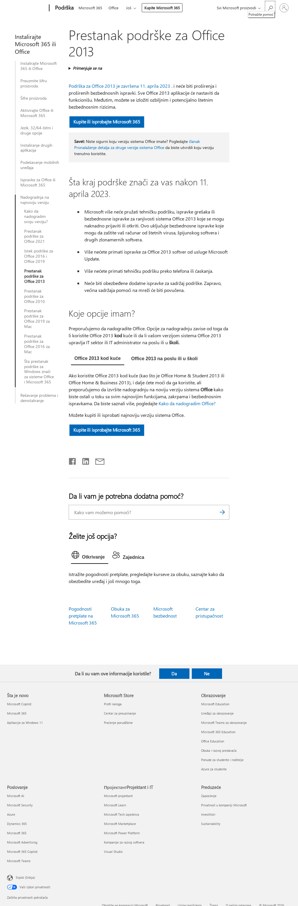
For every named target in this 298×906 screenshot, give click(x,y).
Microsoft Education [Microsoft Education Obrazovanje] (215, 704)
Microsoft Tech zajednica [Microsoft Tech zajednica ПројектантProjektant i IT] (121, 814)
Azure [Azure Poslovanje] (11, 814)
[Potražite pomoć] (270, 7)
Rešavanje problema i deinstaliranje (39, 398)
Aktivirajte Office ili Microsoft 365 (36, 113)
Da (174, 674)
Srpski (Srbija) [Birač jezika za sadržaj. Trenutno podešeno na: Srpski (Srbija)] (25, 877)
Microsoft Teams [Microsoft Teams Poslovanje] (19, 861)
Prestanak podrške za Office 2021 (34, 236)
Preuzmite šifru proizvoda (33, 83)
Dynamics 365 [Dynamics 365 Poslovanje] (17, 823)
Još (129, 7)
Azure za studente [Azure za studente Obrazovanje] (214, 769)
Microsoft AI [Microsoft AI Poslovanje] (15, 796)
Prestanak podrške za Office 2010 (34, 296)
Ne (207, 674)
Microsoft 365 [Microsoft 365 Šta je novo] (16, 713)
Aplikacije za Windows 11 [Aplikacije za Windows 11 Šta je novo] (25, 722)
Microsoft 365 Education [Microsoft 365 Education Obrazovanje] (218, 732)
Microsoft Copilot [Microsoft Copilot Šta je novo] (19, 704)
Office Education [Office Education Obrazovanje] (212, 741)
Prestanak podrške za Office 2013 (34, 276)
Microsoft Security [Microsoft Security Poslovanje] (20, 805)
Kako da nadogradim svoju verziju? (36, 216)
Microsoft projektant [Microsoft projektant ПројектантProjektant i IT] (118, 796)
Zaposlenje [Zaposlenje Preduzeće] (209, 796)
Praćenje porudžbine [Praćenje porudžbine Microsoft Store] (118, 722)
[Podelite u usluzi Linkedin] (83, 460)
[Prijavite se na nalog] (284, 8)
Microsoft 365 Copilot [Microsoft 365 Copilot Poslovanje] (22, 851)
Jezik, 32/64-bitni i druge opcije (36, 130)
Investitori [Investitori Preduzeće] (208, 814)
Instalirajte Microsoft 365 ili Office (38, 66)
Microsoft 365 (90, 7)
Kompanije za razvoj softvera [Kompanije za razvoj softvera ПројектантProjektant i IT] (124, 842)
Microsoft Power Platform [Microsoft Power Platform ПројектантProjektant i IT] (122, 833)
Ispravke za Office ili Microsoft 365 (37, 182)
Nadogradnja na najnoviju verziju (34, 200)
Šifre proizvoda (33, 98)
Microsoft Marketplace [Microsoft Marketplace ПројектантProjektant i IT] (120, 823)
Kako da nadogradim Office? (187, 403)
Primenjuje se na (87, 68)
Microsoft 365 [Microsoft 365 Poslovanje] (16, 833)
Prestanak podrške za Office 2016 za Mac (37, 343)
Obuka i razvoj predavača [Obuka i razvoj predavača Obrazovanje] (219, 750)
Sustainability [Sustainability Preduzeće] (210, 823)
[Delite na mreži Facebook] (73, 460)
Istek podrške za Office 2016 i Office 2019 (38, 256)
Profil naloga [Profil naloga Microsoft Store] (113, 704)
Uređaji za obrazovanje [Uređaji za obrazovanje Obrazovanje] (217, 713)
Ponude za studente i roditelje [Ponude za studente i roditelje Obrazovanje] (222, 760)
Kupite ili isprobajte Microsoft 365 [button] (106, 122)
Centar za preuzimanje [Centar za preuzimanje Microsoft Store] (120, 713)
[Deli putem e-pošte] (97, 460)
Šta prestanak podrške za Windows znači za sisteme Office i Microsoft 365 (39, 372)
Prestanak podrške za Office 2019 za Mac (37, 318)
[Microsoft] (27, 8)
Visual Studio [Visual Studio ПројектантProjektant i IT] (113, 851)
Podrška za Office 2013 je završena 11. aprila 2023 (119, 86)
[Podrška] (63, 8)
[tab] (97, 359)
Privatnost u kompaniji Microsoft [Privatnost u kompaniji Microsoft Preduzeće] (224, 805)
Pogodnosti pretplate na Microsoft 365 (83, 616)
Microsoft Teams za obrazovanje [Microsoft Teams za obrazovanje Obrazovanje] (224, 722)
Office (113, 7)
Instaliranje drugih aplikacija (36, 148)
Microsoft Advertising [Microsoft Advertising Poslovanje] (22, 842)
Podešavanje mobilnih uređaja (39, 165)
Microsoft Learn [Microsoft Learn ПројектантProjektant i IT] (115, 805)
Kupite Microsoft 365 (162, 7)
